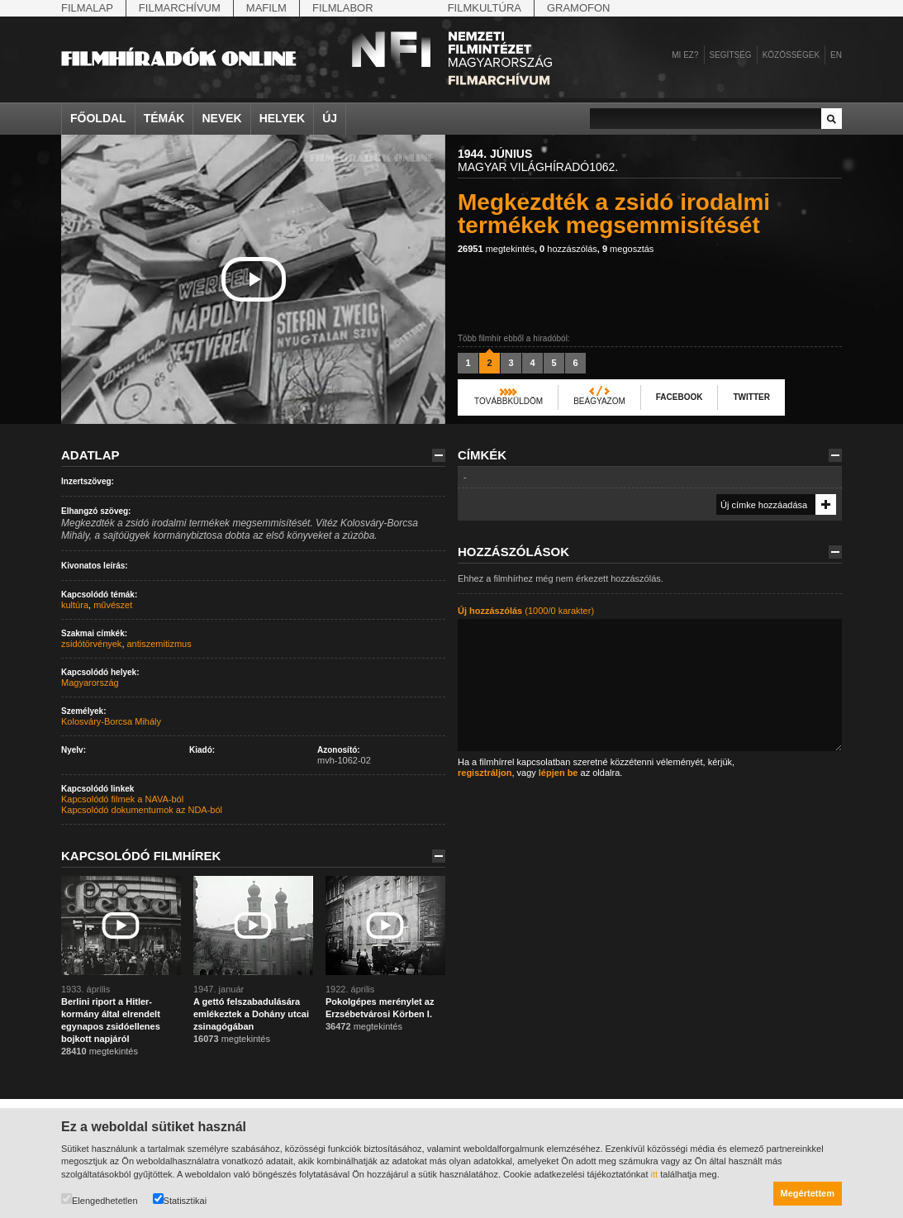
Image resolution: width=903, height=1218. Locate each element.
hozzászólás (568, 249)
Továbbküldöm (508, 401)
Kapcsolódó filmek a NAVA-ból (122, 799)
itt (654, 1174)
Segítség (731, 54)
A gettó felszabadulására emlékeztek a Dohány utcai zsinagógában (251, 1014)
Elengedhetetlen (99, 1199)
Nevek (221, 118)
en (836, 54)
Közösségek (791, 54)
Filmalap (87, 8)
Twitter (751, 397)
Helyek (282, 118)
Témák (164, 118)
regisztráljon (484, 773)
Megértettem (807, 1193)
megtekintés (496, 249)
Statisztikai (180, 1199)
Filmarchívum (180, 8)
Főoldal (98, 118)
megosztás (627, 249)
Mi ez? (685, 54)
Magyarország (90, 683)
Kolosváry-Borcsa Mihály (111, 721)
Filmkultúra (484, 8)
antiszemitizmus (159, 644)
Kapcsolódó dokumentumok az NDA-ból (141, 810)
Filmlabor (342, 8)
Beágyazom (599, 401)
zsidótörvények (91, 644)
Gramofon (579, 8)
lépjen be (558, 773)
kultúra (74, 605)
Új (329, 118)
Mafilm (266, 8)
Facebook (679, 397)
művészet (112, 605)
